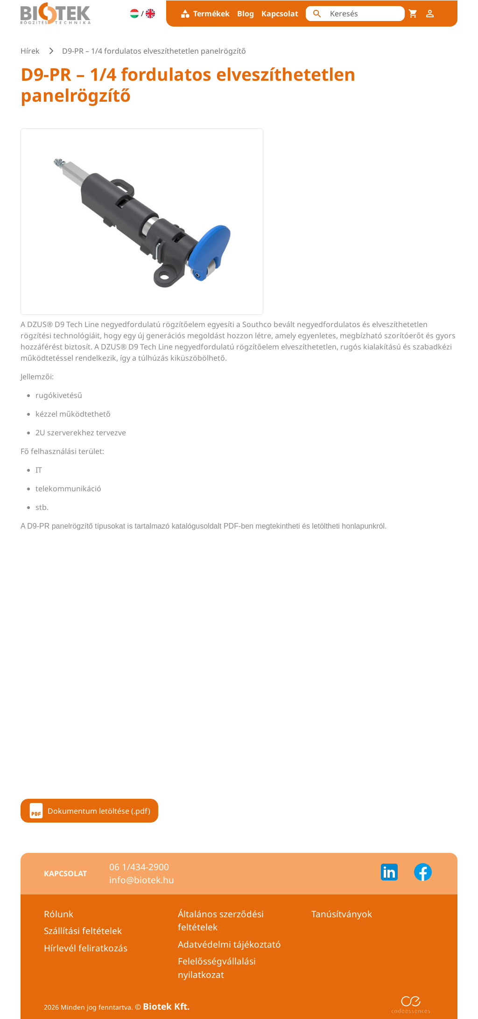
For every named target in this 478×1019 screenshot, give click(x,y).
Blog (245, 13)
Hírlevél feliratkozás (85, 948)
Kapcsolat (279, 13)
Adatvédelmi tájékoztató (229, 944)
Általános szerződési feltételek (221, 921)
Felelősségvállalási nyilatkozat (217, 968)
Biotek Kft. (166, 1006)
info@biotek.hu (141, 880)
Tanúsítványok (341, 914)
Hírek (30, 51)
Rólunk (58, 914)
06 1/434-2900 (139, 867)
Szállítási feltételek (83, 931)
